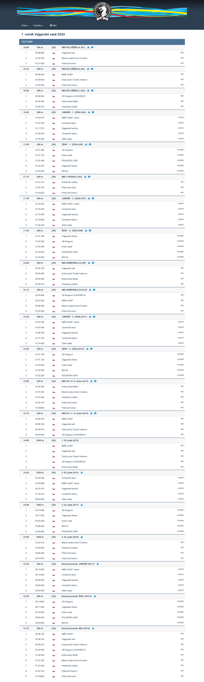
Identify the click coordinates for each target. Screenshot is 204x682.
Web (53, 25)
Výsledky (38, 25)
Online (25, 25)
